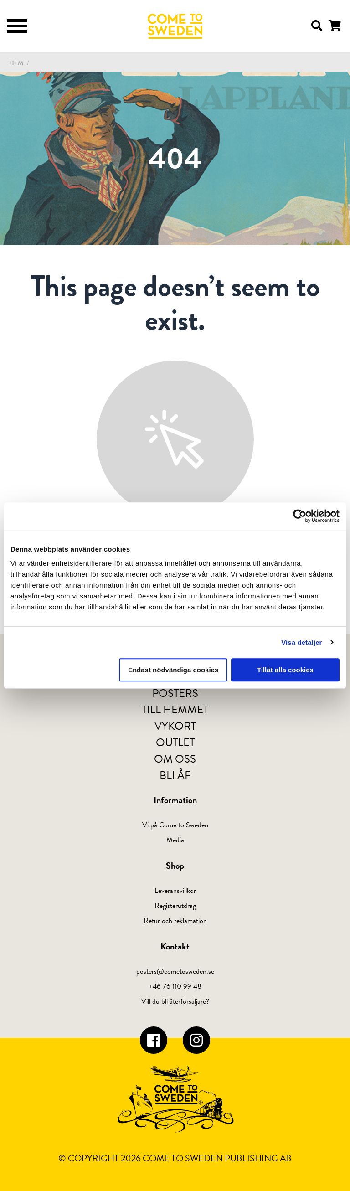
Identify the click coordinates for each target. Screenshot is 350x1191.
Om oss (175, 759)
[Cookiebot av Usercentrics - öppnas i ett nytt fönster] (300, 516)
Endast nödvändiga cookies (173, 670)
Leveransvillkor (175, 890)
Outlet (175, 742)
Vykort (175, 726)
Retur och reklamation (175, 920)
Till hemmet (175, 709)
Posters (175, 693)
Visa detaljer (301, 642)
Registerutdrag (175, 905)
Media (175, 840)
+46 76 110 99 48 (175, 986)
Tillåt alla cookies (285, 670)
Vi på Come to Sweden (175, 825)
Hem (16, 63)
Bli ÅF (175, 775)
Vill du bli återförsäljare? (175, 1001)
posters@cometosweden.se (175, 971)
